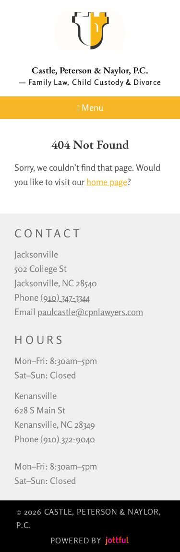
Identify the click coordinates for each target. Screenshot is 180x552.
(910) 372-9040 (67, 439)
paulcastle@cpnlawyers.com (90, 311)
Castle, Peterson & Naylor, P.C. (90, 70)
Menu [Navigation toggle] (90, 107)
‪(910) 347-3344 (65, 297)
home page (106, 181)
